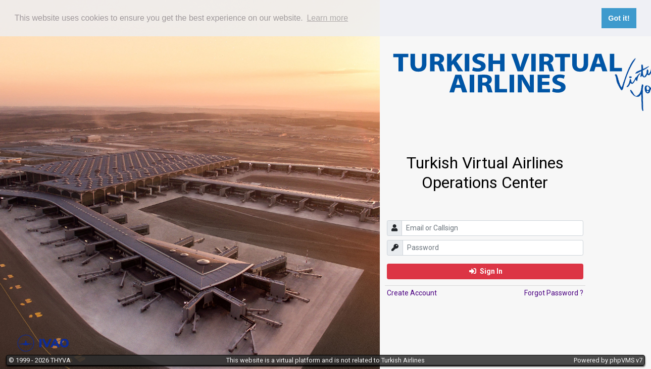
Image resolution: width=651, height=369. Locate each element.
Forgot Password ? (553, 293)
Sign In (486, 271)
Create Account (412, 293)
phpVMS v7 (626, 360)
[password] (493, 248)
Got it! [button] (618, 18)
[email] (492, 228)
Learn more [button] (327, 18)
